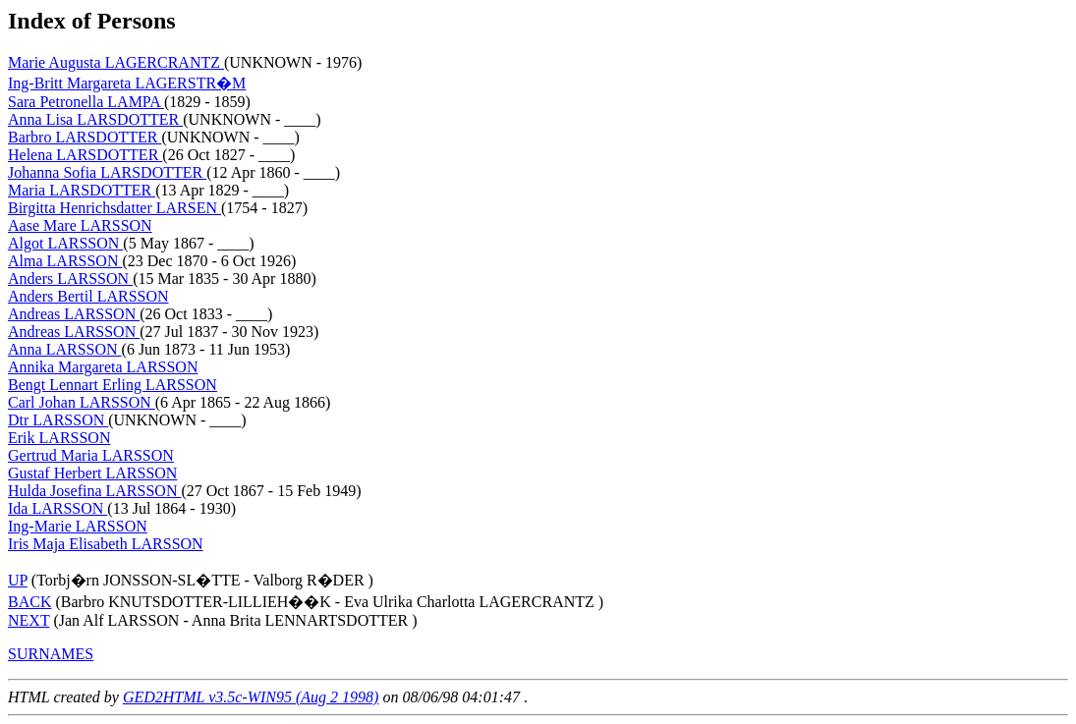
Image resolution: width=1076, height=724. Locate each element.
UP (18, 580)
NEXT (28, 620)
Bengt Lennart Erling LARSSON (112, 384)
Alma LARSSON (65, 260)
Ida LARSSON (57, 508)
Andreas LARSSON (74, 314)
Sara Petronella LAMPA (86, 101)
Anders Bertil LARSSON (88, 296)
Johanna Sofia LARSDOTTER (107, 172)
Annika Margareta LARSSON (103, 367)
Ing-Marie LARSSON (77, 526)
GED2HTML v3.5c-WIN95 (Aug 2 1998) (251, 697)
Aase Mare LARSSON (80, 225)
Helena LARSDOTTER (85, 154)
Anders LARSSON (70, 278)
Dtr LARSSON (58, 420)
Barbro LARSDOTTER (84, 137)
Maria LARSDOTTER (81, 190)
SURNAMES (50, 653)
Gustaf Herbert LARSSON (92, 473)
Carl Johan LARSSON (81, 402)
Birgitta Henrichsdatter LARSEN (114, 207)
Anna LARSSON (65, 349)
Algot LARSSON (65, 243)
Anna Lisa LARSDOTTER (95, 119)
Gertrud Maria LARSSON (91, 455)
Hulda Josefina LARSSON (94, 490)
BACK (29, 601)
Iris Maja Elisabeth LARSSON (105, 543)
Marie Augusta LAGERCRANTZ (116, 62)
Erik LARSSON (59, 437)
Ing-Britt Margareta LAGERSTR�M (127, 83)
